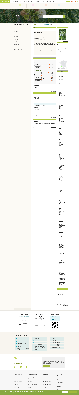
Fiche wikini (53, 316)
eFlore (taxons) (30, 378)
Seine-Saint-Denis (61, 177)
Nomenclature (16, 44)
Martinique (60, 148)
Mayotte (60, 265)
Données (59, 372)
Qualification (59, 374)
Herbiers (15, 378)
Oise (59, 154)
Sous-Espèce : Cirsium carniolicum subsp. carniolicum (42, 113)
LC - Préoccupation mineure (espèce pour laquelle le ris (62, 283)
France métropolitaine (62, 262)
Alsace (60, 84)
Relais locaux (16, 384)
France (60, 252)
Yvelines (60, 189)
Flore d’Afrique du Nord (47, 381)
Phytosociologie (16, 382)
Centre (60, 214)
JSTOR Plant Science (55, 340)
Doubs (60, 107)
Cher (59, 98)
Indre (59, 129)
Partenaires (59, 379)
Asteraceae (25, 27)
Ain (59, 81)
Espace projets (45, 374)
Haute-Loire (60, 120)
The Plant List (36, 338)
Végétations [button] (26, 1)
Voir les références (37, 82)
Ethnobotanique (17, 39)
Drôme (60, 108)
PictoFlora (29, 382)
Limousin (60, 222)
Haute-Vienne (61, 124)
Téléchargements (60, 375)
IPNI (34, 340)
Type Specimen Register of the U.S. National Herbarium (56, 345)
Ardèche (60, 86)
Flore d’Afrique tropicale (47, 384)
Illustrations (16, 34)
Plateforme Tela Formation (32, 384)
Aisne (59, 82)
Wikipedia (53, 338)
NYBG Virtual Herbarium (55, 342)
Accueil (35, 24)
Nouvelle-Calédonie (62, 266)
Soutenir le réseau (60, 381)
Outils (29, 372)
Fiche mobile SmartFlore (53, 319)
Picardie (60, 159)
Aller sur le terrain (46, 7)
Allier (59, 83)
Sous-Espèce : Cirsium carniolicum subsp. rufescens (42, 115)
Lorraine (60, 142)
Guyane (60, 117)
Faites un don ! (73, 1)
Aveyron (60, 90)
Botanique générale (46, 375)
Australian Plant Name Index (39, 344)
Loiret (59, 141)
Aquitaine (60, 85)
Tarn (59, 179)
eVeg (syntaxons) (30, 380)
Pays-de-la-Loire (61, 158)
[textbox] (53, 16)
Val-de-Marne (61, 183)
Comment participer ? (59, 7)
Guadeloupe (60, 263)
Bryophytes (44, 377)
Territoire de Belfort (61, 181)
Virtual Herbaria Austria (55, 347)
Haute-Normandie (61, 121)
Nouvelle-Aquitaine (61, 245)
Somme (60, 178)
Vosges (60, 187)
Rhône (60, 168)
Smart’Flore (30, 387)
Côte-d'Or (60, 103)
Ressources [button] (43, 1)
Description (16, 31)
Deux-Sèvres (61, 105)
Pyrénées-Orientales (62, 166)
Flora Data (15, 377)
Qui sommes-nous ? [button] (50, 1)
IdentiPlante (30, 381)
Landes (60, 133)
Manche (60, 147)
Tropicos (35, 342)
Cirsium (15, 27)
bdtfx (39, 24)
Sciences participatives (17, 385)
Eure (59, 110)
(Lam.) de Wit (62, 22)
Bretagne (60, 92)
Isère (59, 131)
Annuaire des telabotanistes (32, 374)
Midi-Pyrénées (61, 224)
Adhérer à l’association (61, 382)
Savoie (60, 174)
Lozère (60, 145)
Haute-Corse (61, 118)
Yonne (60, 188)
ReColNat (18, 346)
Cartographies (59, 386)
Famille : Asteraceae (37, 98)
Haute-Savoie (61, 123)
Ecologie (15, 41)
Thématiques (16, 372)
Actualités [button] (15, 1)
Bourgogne (60, 91)
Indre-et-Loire (61, 130)
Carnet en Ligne (30, 375)
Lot (59, 143)
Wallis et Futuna (61, 273)
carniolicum (18, 27)
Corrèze (60, 99)
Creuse (60, 104)
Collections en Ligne (31, 377)
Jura (59, 132)
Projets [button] (37, 1)
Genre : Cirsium (36, 99)
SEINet (35, 349)
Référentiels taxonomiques (32, 385)
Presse (58, 389)
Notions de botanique (46, 385)
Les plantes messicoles (18, 381)
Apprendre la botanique (33, 7)
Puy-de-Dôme (61, 164)
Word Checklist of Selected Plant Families (22, 349)
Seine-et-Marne (61, 175)
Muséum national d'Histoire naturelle (21, 344)
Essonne (60, 109)
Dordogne (60, 106)
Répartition (16, 36)
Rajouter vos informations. (61, 304)
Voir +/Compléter (53, 56)
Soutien (59, 378)
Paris (59, 156)
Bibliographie (16, 46)
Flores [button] (21, 1)
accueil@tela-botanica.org (18, 363)
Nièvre (60, 152)
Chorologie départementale (47, 378)
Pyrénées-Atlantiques (62, 165)
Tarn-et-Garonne (61, 180)
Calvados (60, 93)
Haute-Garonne (61, 119)
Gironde (60, 116)
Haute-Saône (61, 122)
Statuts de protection (18, 49)
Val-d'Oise (60, 182)
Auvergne (60, 210)
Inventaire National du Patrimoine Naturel (20, 339)
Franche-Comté (61, 217)
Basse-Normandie (61, 211)
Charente (60, 96)
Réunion (60, 167)
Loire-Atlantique (61, 140)
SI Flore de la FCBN (20, 341)
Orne (59, 155)
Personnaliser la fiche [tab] (23, 324)
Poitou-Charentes (61, 160)
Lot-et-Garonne (61, 144)
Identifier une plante (20, 7)
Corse (59, 216)
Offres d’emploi (60, 387)
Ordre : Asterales (36, 97)
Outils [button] (32, 1)
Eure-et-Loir (60, 111)
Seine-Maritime (61, 176)
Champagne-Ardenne (62, 95)
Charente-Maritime (61, 97)
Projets (44, 372)
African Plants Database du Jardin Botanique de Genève (39, 347)
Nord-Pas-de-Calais (62, 153)
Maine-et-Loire (61, 146)
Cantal (60, 94)
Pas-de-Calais (61, 157)
